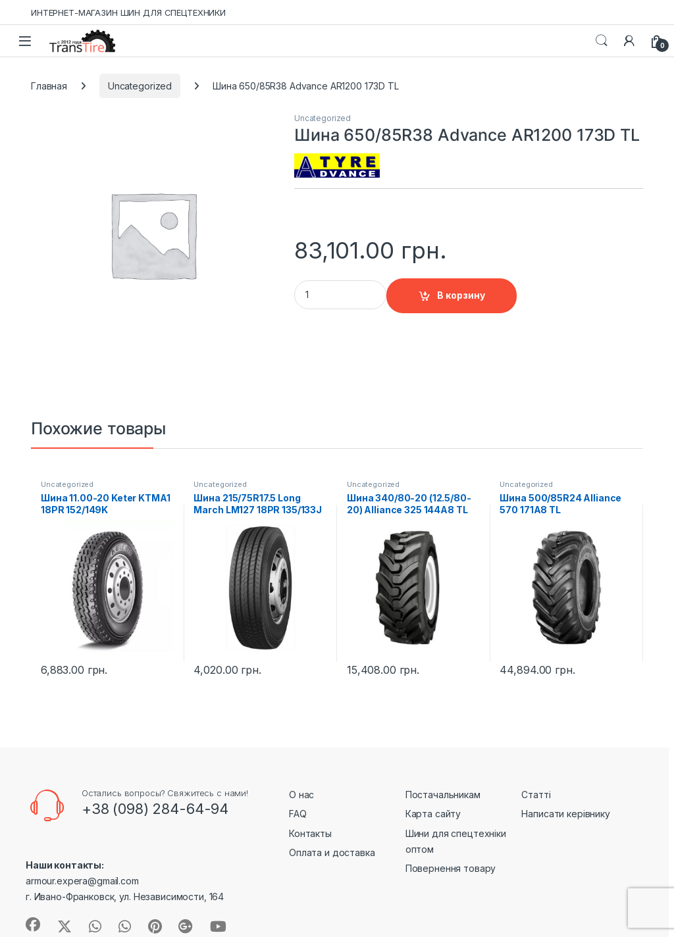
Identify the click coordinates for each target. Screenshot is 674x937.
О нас (301, 794)
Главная (49, 85)
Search (601, 41)
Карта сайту (433, 813)
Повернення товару (450, 868)
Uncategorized (140, 85)
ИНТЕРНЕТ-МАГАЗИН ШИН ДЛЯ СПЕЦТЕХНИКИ (128, 12)
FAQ (298, 813)
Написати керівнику (565, 813)
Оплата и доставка (332, 852)
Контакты (310, 833)
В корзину (461, 295)
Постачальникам (442, 794)
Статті (535, 794)
